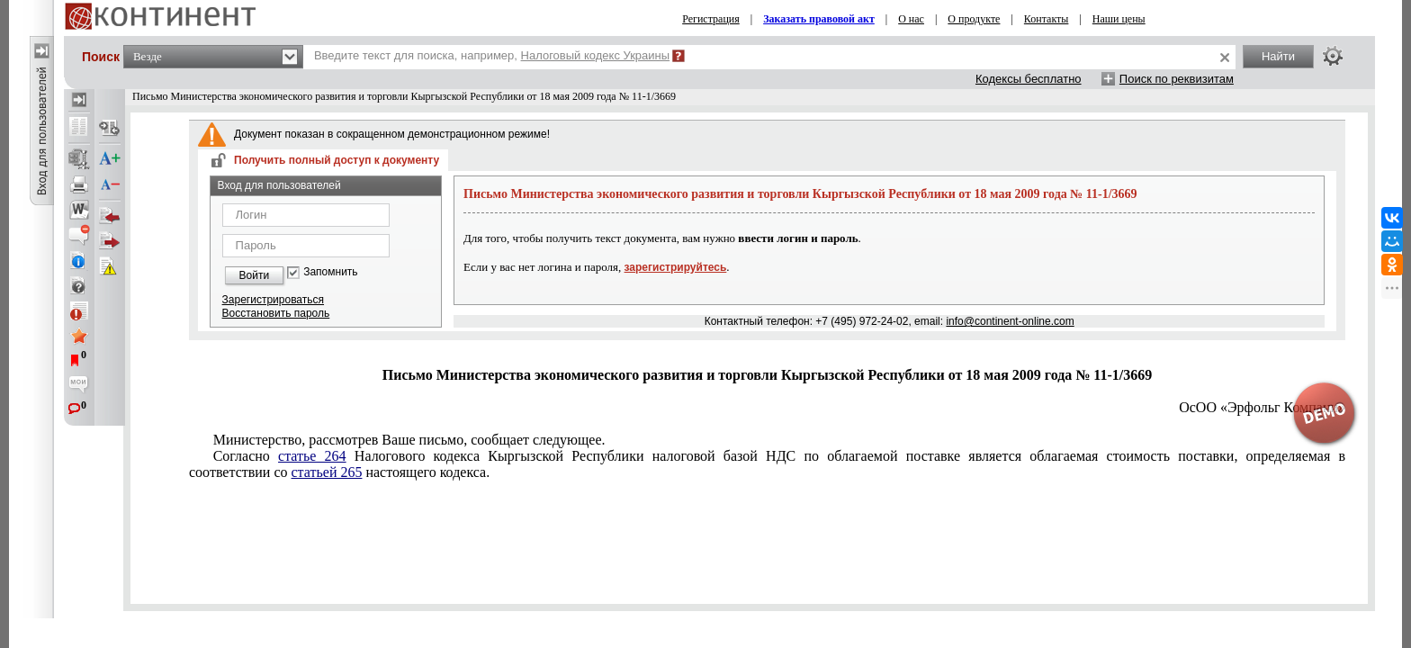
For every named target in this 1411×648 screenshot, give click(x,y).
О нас (911, 19)
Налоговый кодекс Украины (595, 55)
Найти (1278, 56)
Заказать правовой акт (819, 19)
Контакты (1046, 19)
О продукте (974, 19)
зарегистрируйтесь (676, 267)
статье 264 (312, 456)
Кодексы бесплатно (1028, 79)
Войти (254, 275)
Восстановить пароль (276, 313)
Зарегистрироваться (273, 299)
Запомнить (330, 272)
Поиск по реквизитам (1176, 79)
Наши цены (1119, 19)
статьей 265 (327, 472)
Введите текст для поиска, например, (492, 55)
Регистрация (711, 19)
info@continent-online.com (1010, 321)
